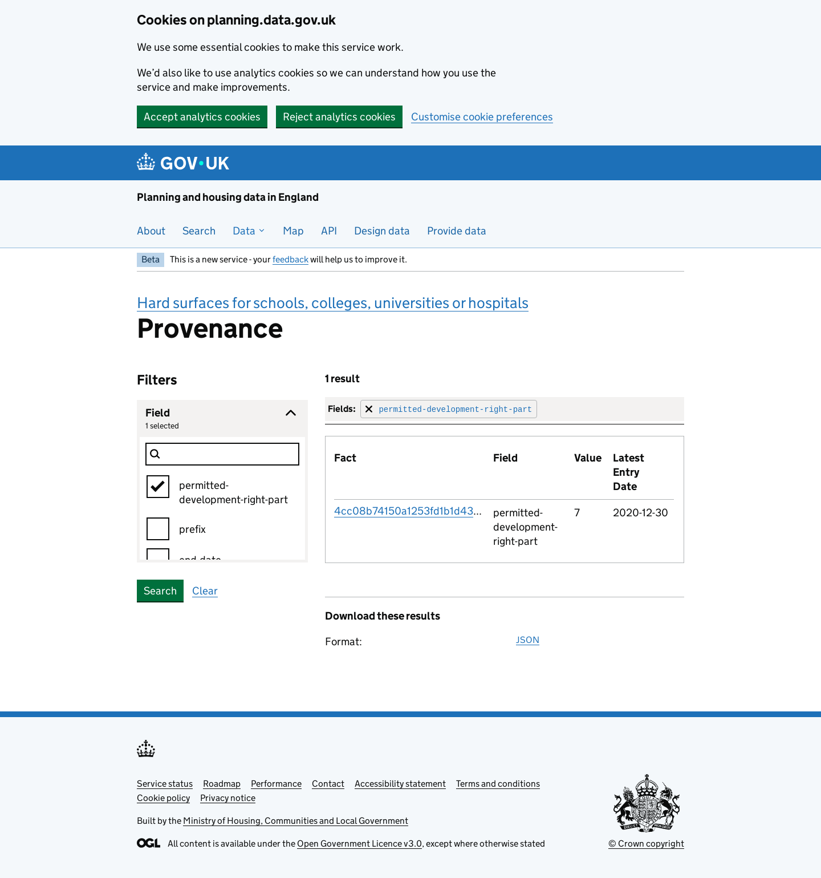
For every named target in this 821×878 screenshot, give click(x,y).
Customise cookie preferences (482, 116)
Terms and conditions (498, 783)
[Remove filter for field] (448, 408)
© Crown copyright (646, 843)
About (151, 230)
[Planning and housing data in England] (185, 162)
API (329, 230)
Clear (205, 590)
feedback (290, 259)
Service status (165, 783)
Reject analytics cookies (339, 116)
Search (199, 230)
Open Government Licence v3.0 (359, 843)
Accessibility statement (400, 783)
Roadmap (222, 783)
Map (293, 230)
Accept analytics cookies (202, 116)
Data (249, 230)
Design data (382, 230)
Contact (328, 783)
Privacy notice (227, 797)
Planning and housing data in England (228, 197)
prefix (192, 529)
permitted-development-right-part (233, 492)
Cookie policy (163, 797)
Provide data (456, 230)
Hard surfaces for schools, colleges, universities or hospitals (333, 302)
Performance (276, 783)
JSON (527, 639)
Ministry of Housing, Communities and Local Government (295, 820)
